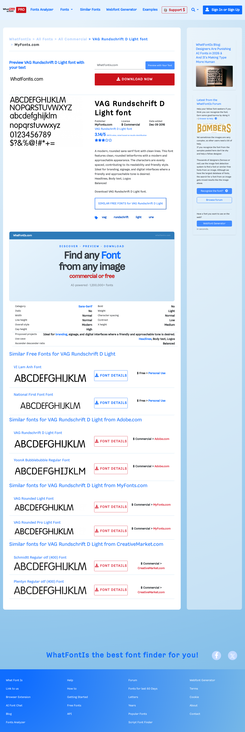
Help (70, 680)
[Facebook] (216, 655)
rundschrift (121, 217)
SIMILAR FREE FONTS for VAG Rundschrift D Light (130, 203)
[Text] (119, 65)
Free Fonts (74, 705)
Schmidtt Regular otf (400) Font (40, 557)
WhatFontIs (20, 39)
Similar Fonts (90, 9)
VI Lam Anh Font (27, 367)
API (69, 714)
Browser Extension (18, 697)
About (194, 705)
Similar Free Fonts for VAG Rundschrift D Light (62, 354)
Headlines (145, 339)
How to (72, 688)
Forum (132, 680)
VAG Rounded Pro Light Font (37, 522)
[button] (195, 10)
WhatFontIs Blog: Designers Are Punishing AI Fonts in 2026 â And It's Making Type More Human (213, 53)
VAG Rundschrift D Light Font (38, 433)
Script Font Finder (140, 722)
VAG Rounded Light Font (34, 498)
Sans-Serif (85, 306)
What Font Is (14, 680)
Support (174, 10)
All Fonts (44, 39)
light (138, 217)
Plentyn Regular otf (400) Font (39, 581)
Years (132, 705)
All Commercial (72, 39)
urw (151, 217)
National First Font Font (33, 394)
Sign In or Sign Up (222, 10)
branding (61, 334)
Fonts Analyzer (41, 9)
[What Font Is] (9, 10)
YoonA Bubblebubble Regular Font (42, 460)
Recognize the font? (214, 190)
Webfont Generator (121, 9)
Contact (195, 714)
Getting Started (77, 697)
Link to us (12, 688)
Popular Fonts (137, 714)
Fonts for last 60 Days (142, 688)
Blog (9, 714)
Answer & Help (208, 119)
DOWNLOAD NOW (135, 79)
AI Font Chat (14, 705)
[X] (232, 655)
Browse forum (214, 200)
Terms (194, 688)
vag (104, 217)
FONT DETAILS (111, 375)
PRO (21, 9)
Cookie (194, 697)
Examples (150, 9)
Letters (133, 697)
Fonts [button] (65, 9)
